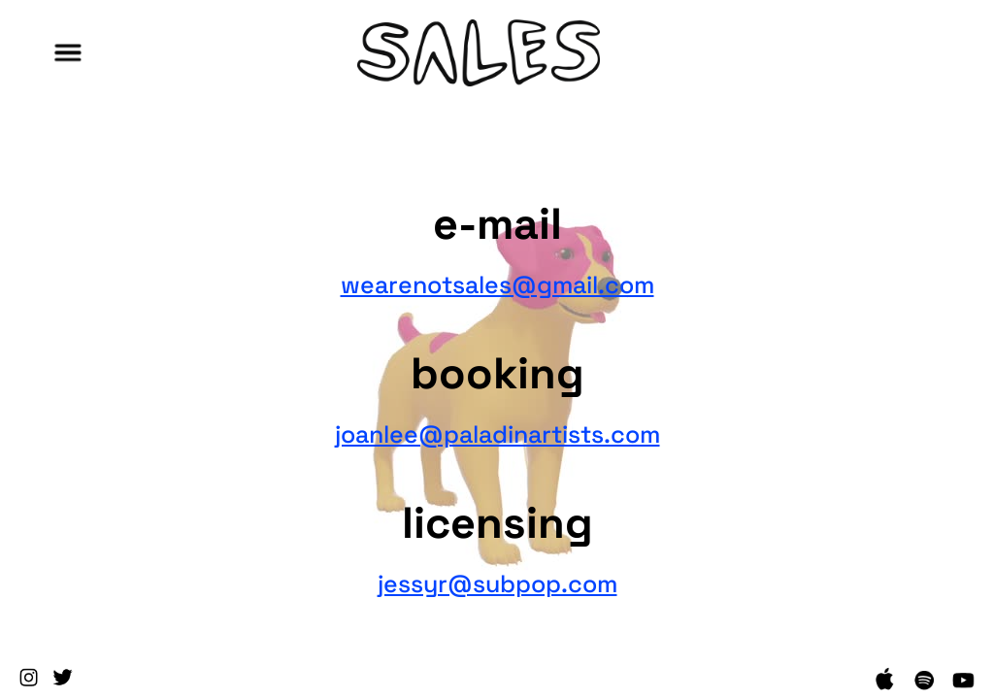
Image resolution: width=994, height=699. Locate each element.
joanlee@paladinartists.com (497, 431)
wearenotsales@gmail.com (497, 281)
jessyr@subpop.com (497, 580)
